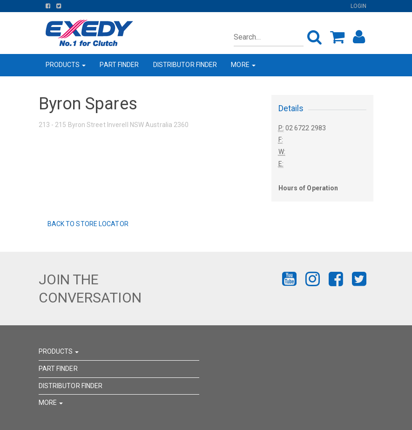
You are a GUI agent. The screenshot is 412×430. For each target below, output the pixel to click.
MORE (243, 64)
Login (359, 6)
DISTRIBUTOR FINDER (185, 64)
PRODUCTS (66, 64)
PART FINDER (119, 64)
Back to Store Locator (87, 224)
